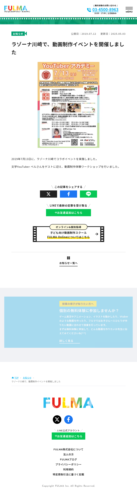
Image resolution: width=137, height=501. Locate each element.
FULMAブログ (68, 459)
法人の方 (68, 454)
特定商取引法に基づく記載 (68, 474)
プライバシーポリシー (68, 464)
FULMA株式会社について (68, 449)
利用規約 (68, 469)
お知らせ (27, 377)
